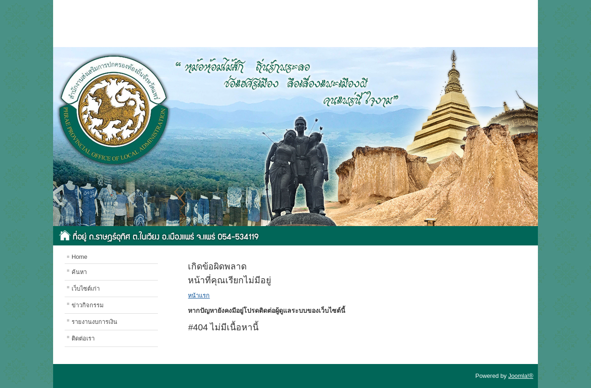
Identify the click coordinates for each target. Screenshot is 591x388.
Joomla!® (520, 375)
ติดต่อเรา (83, 338)
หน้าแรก (199, 295)
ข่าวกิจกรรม (87, 305)
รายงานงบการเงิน (94, 321)
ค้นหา (79, 272)
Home (79, 256)
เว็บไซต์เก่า (86, 288)
